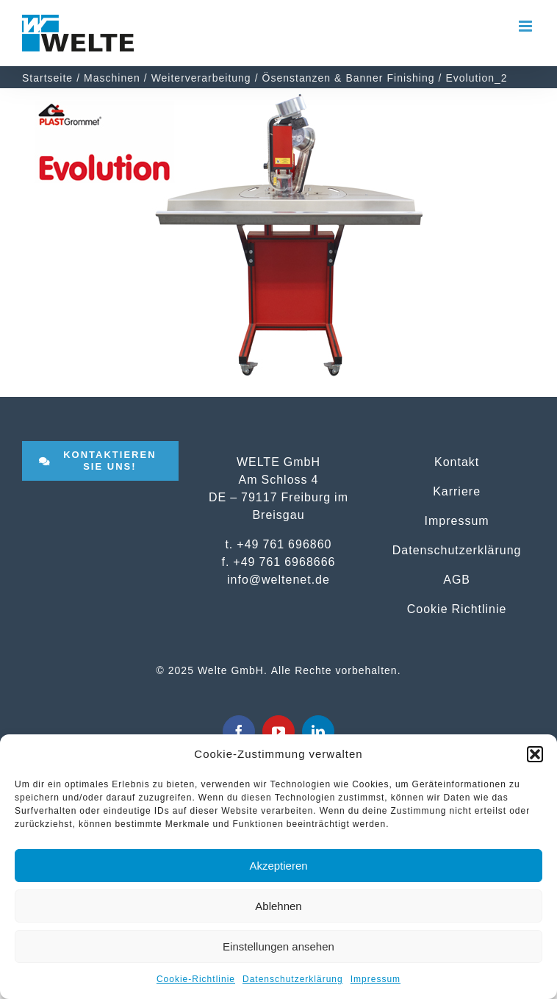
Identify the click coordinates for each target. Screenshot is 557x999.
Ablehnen (278, 906)
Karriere (457, 491)
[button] (535, 754)
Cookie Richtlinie (457, 609)
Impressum (375, 979)
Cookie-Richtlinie (196, 979)
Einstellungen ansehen (278, 946)
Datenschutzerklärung (292, 979)
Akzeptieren (278, 865)
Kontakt (456, 462)
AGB (456, 579)
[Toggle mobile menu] (527, 26)
